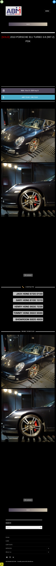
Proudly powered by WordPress (25, 561)
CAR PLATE (9, 544)
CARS (7, 541)
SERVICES (9, 548)
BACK (28, 24)
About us (8, 552)
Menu (47, 11)
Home (7, 537)
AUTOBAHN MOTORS (11, 561)
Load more (28, 275)
